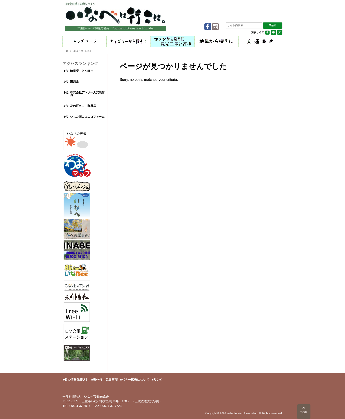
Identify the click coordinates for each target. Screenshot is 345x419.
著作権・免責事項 (105, 379)
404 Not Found (82, 51)
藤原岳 (74, 81)
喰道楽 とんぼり (81, 70)
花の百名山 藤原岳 (83, 105)
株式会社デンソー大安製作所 (87, 94)
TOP (304, 410)
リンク (158, 379)
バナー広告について (135, 379)
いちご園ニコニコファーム (87, 116)
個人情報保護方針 (76, 379)
